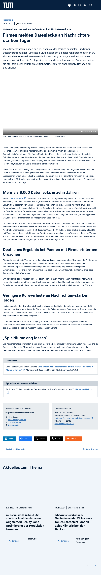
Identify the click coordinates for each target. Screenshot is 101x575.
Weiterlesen (14, 541)
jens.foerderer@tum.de (64, 424)
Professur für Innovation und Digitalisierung (72, 418)
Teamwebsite (13, 425)
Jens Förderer (17, 198)
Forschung (8, 20)
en (79, 5)
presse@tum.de (14, 422)
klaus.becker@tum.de (17, 420)
